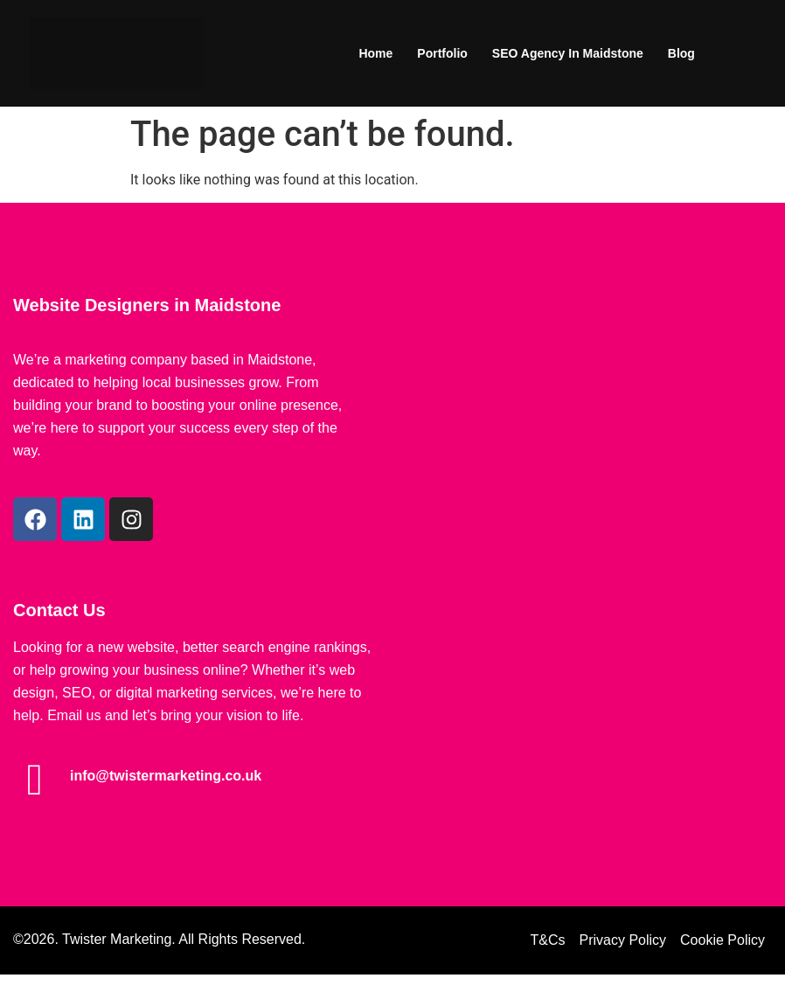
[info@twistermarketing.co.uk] (35, 779)
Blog (681, 53)
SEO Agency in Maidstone (567, 53)
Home (375, 53)
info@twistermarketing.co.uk (165, 775)
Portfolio (442, 53)
